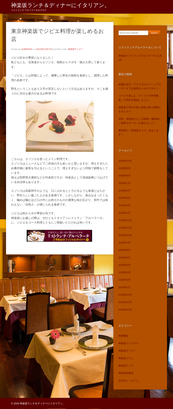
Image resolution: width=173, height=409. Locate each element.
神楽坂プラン (126, 358)
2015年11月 (125, 227)
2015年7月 (124, 242)
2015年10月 (125, 235)
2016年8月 (124, 175)
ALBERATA (26, 49)
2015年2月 (124, 279)
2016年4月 (124, 190)
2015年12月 (125, 220)
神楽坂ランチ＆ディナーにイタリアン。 (60, 5)
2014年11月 (125, 302)
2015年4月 (124, 264)
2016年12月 (125, 160)
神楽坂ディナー (75, 49)
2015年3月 (124, 272)
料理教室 (123, 335)
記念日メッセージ (128, 380)
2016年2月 (124, 205)
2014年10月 (125, 309)
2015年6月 (124, 250)
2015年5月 (124, 257)
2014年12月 (125, 294)
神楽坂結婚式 (126, 373)
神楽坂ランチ (126, 365)
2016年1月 (124, 212)
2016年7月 (124, 183)
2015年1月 (124, 287)
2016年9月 (124, 168)
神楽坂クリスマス (128, 343)
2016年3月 (124, 198)
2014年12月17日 (44, 49)
